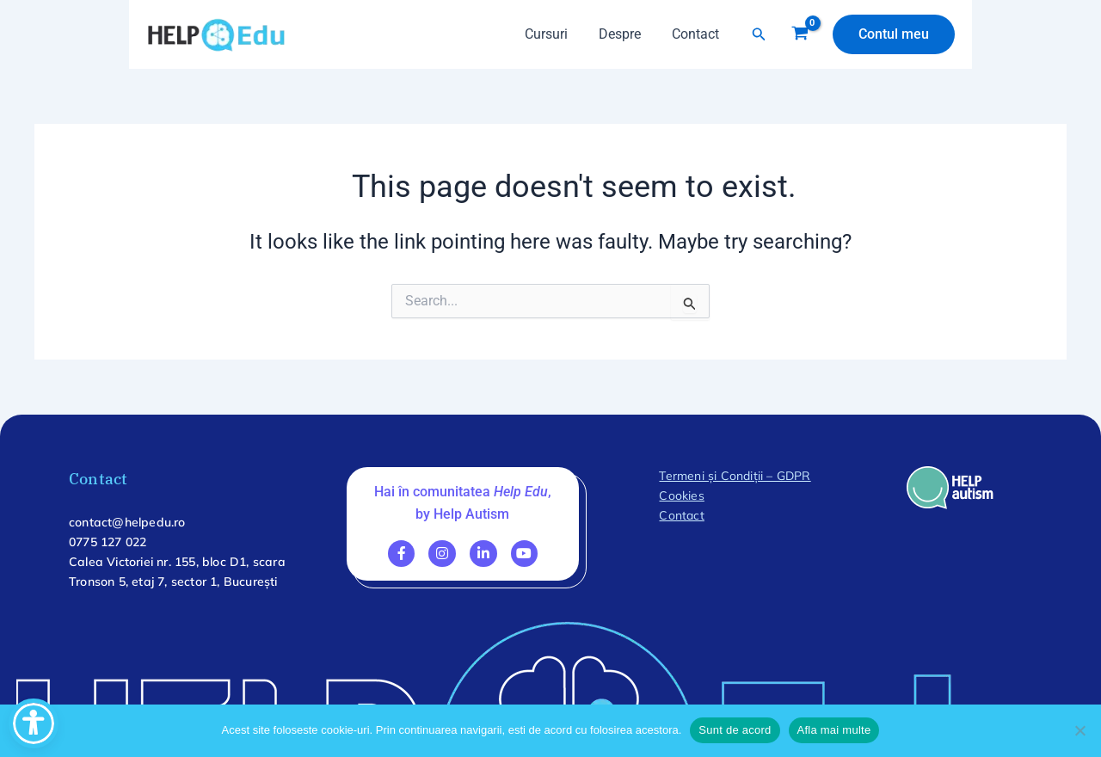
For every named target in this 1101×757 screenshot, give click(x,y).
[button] (759, 34)
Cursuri (554, 34)
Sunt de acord (734, 729)
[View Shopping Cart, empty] (799, 34)
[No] (1079, 730)
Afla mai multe (834, 729)
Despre (625, 34)
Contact (697, 34)
